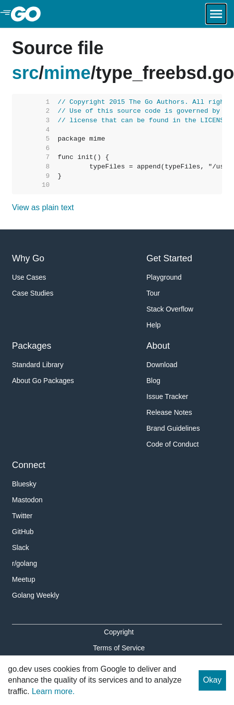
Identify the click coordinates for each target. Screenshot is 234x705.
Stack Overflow (169, 309)
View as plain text (43, 207)
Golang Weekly (35, 595)
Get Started (169, 258)
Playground (164, 277)
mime (67, 73)
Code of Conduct (172, 444)
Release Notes (169, 412)
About (158, 346)
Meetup (23, 579)
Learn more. (53, 691)
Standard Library (38, 365)
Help (153, 325)
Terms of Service (119, 648)
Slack (20, 547)
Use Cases (29, 277)
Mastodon (27, 500)
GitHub (23, 532)
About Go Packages (43, 381)
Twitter (22, 516)
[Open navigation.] (216, 14)
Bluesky (24, 484)
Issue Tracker (167, 396)
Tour (153, 293)
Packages (31, 346)
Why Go (28, 258)
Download (161, 365)
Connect (28, 465)
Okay (212, 680)
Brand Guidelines (173, 428)
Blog (153, 381)
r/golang (24, 563)
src (25, 73)
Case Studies (32, 293)
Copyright (119, 632)
